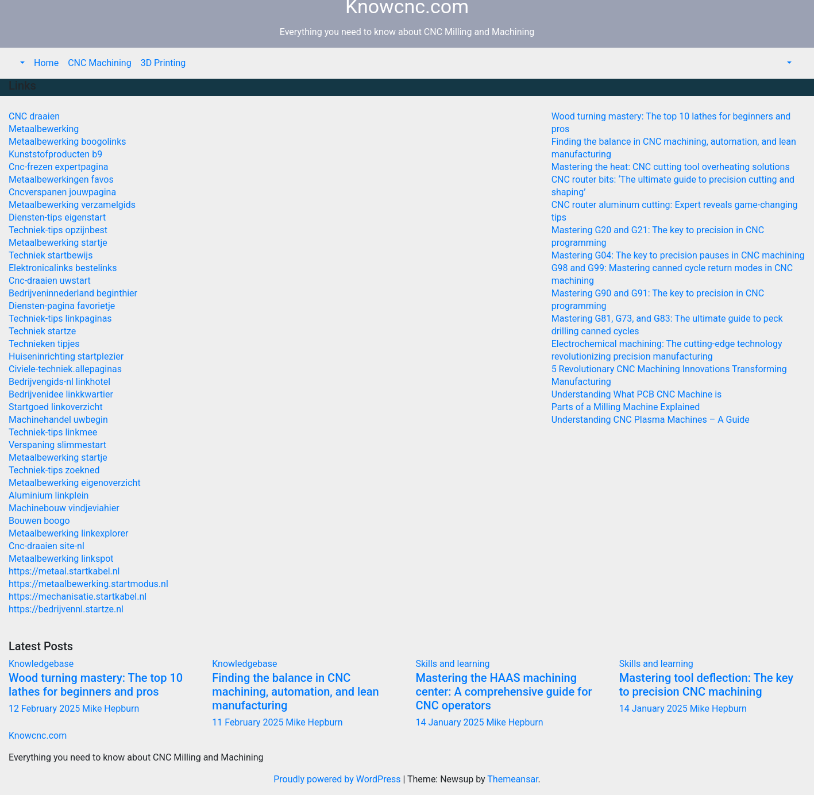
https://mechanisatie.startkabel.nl (77, 596)
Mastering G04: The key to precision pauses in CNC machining (678, 255)
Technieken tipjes (44, 343)
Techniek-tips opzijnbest (58, 230)
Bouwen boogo (39, 520)
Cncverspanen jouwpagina (62, 192)
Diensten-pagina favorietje (62, 305)
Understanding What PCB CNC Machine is (636, 394)
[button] (21, 62)
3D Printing (163, 62)
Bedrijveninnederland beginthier (73, 293)
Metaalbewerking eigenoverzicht (75, 482)
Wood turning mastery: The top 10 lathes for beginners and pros (96, 684)
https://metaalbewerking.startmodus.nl (88, 583)
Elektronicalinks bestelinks (63, 268)
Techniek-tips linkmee (53, 432)
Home (46, 62)
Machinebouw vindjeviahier (64, 508)
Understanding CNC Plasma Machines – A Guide (650, 419)
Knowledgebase (41, 663)
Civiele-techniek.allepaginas (65, 369)
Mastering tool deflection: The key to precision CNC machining (706, 684)
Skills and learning (453, 663)
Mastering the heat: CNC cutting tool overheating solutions (670, 166)
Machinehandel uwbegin (58, 419)
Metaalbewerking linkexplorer (68, 533)
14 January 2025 (451, 722)
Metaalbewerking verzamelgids (72, 204)
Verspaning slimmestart (57, 444)
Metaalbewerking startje (58, 242)
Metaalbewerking (44, 129)
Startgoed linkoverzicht (56, 407)
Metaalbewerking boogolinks (67, 141)
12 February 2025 (45, 708)
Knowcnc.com (38, 735)
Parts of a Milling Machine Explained (625, 407)
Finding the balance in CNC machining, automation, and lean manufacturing (295, 691)
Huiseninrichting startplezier (66, 356)
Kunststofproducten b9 (55, 154)
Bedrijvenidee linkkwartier (61, 394)
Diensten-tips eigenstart (57, 217)
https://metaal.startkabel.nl (64, 571)
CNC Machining (100, 62)
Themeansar (512, 779)
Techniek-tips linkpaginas (60, 318)
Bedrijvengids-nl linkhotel (59, 381)
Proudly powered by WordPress (338, 779)
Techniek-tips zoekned (54, 470)
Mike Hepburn (110, 708)
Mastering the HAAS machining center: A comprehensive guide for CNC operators (504, 691)
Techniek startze (42, 331)
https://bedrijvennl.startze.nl (66, 609)
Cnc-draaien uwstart (50, 280)
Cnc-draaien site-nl (46, 546)
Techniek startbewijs (50, 255)
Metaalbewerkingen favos (61, 179)
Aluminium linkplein (48, 495)
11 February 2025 (249, 722)
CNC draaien (34, 116)
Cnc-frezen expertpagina (59, 166)
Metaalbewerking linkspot (61, 558)
